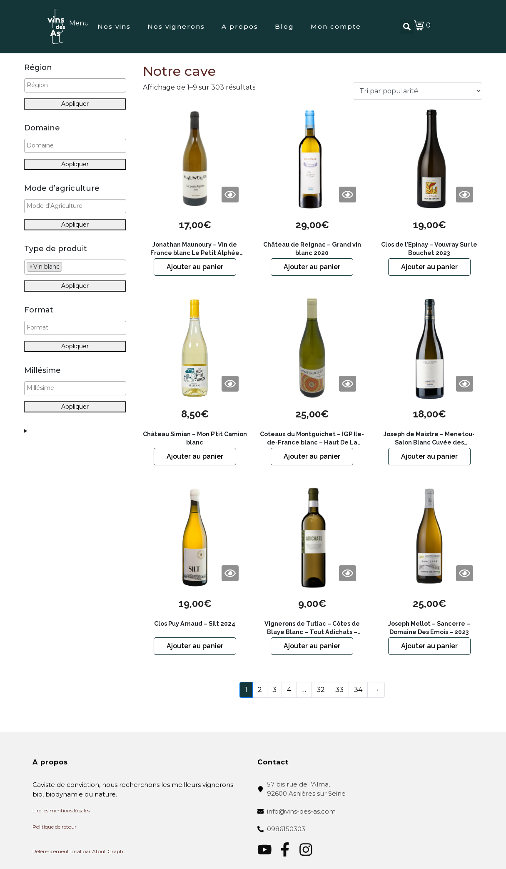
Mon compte (336, 26)
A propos (240, 26)
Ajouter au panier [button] (195, 267)
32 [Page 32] (321, 690)
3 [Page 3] (274, 690)
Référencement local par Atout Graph (77, 851)
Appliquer (75, 103)
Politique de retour (54, 827)
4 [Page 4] (289, 690)
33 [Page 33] (339, 690)
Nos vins (114, 26)
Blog (284, 26)
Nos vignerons (176, 26)
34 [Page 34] (358, 690)
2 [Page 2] (260, 690)
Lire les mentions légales (61, 810)
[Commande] (417, 91)
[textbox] (77, 85)
